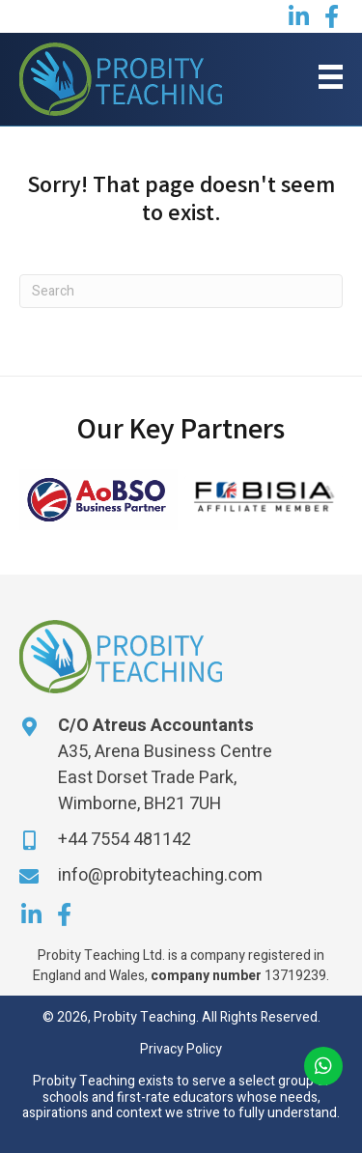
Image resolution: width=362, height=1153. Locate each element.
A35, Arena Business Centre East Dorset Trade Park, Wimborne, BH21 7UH (165, 778)
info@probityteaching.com (160, 875)
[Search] (181, 291)
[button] (298, 16)
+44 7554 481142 (124, 840)
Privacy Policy (181, 1049)
